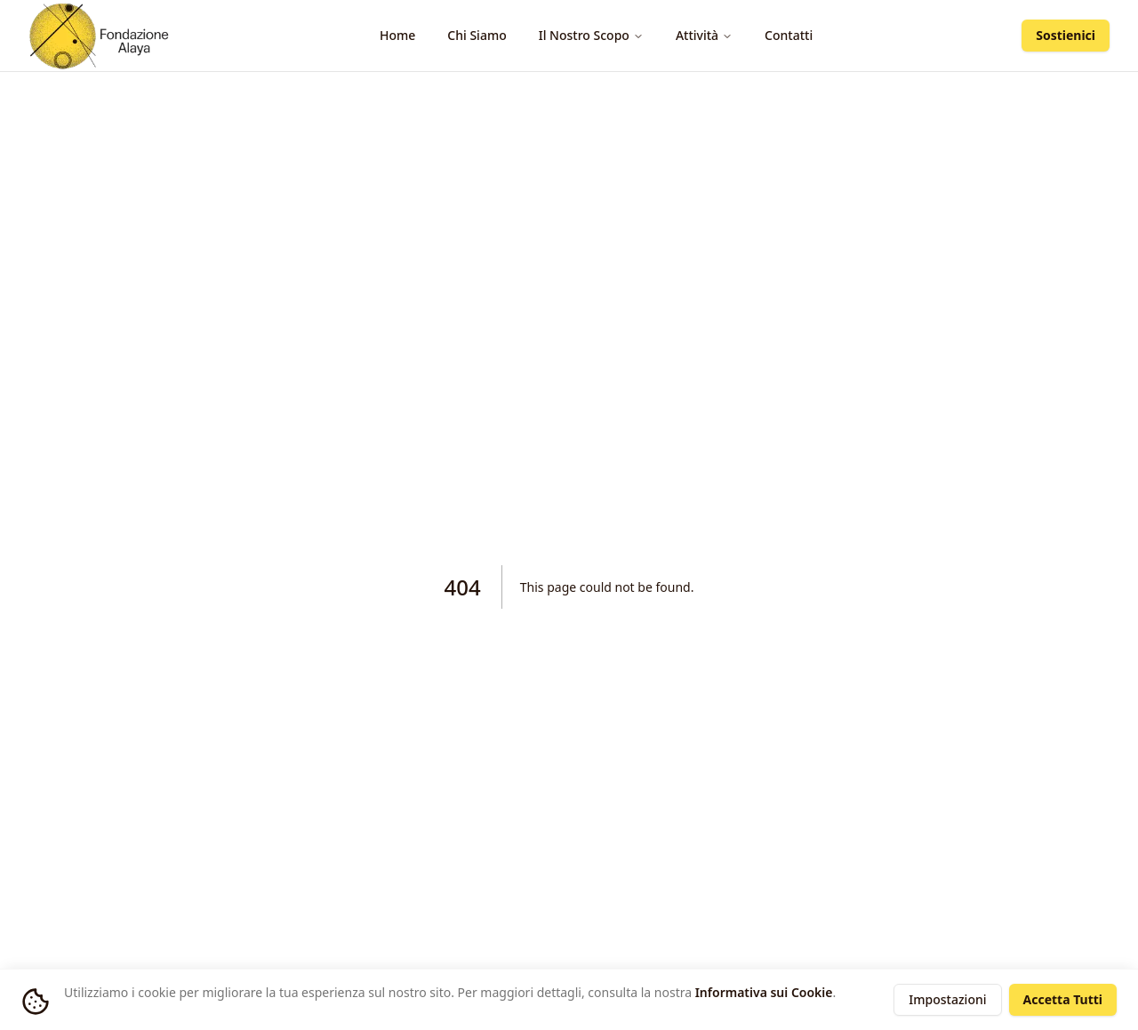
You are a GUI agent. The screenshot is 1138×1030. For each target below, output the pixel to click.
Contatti (789, 35)
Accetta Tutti (1063, 999)
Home (397, 35)
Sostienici (1065, 35)
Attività (704, 35)
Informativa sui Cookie (764, 992)
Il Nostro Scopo (591, 35)
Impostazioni (947, 999)
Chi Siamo (476, 35)
